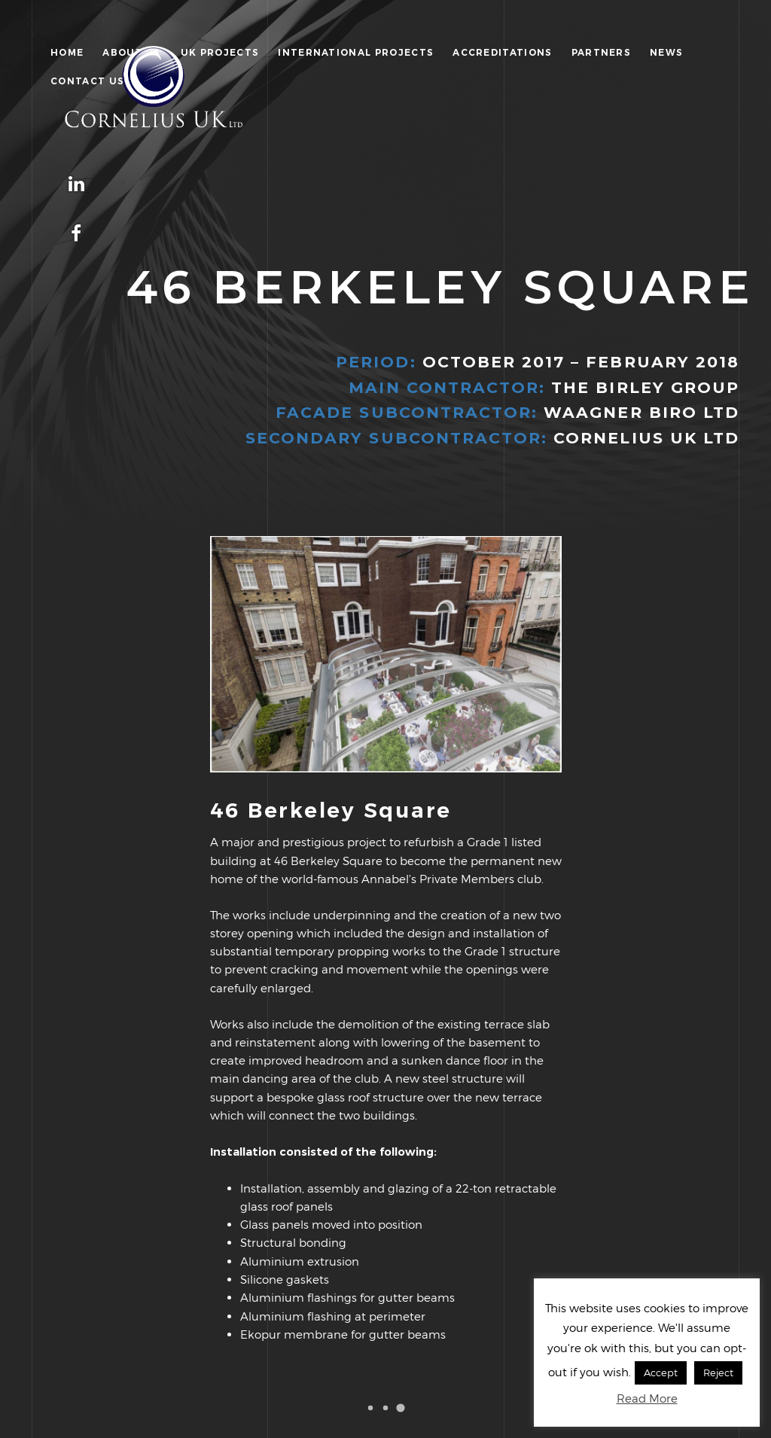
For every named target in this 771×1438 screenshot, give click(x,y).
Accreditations (502, 52)
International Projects (356, 52)
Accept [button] (661, 1372)
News (666, 52)
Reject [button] (718, 1372)
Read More (647, 1398)
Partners (601, 52)
